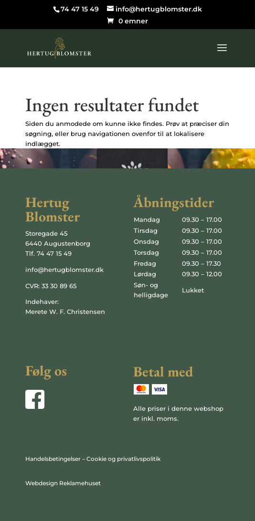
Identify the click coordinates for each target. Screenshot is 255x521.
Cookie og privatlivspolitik (123, 458)
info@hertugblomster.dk (64, 269)
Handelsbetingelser (53, 458)
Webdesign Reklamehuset (63, 483)
